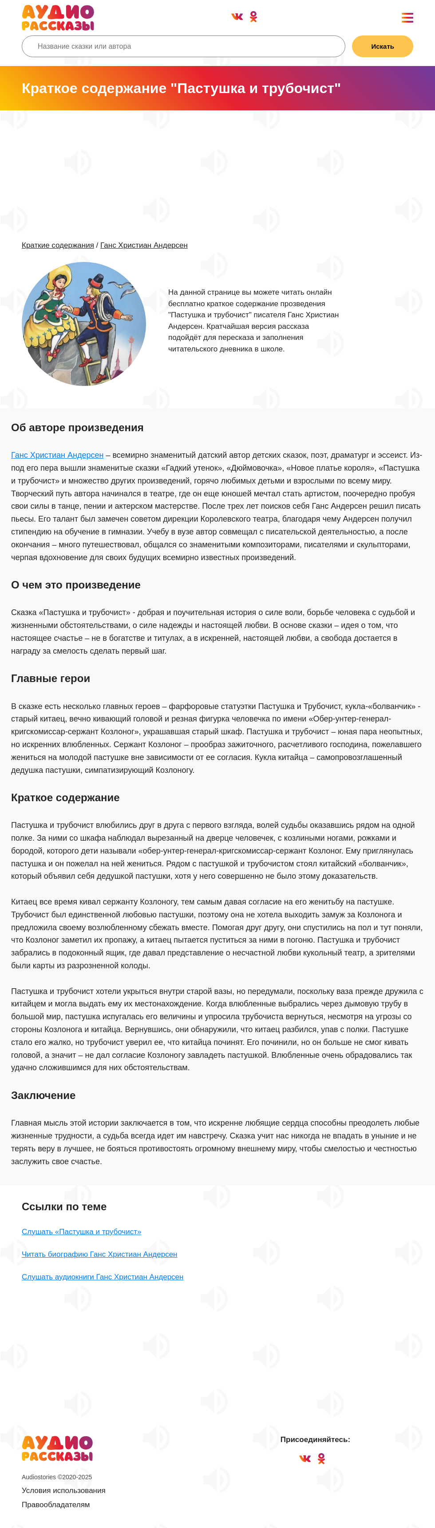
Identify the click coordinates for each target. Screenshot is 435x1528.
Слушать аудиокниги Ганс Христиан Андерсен (102, 1277)
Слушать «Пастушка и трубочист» (81, 1232)
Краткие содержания (58, 245)
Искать (382, 46)
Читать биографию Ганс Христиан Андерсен (99, 1254)
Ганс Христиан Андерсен (144, 245)
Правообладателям (56, 1505)
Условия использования (64, 1490)
